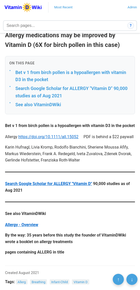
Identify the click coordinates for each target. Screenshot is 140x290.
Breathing (38, 282)
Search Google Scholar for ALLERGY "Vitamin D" (48, 183)
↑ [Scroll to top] (118, 279)
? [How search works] (131, 26)
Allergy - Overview (21, 224)
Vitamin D (81, 282)
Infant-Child (59, 282)
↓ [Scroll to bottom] (132, 279)
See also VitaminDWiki (38, 104)
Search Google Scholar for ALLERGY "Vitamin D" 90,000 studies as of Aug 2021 (71, 92)
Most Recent (63, 7)
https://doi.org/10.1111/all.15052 (48, 136)
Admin (132, 7)
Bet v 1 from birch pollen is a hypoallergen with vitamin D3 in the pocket (70, 76)
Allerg (22, 282)
